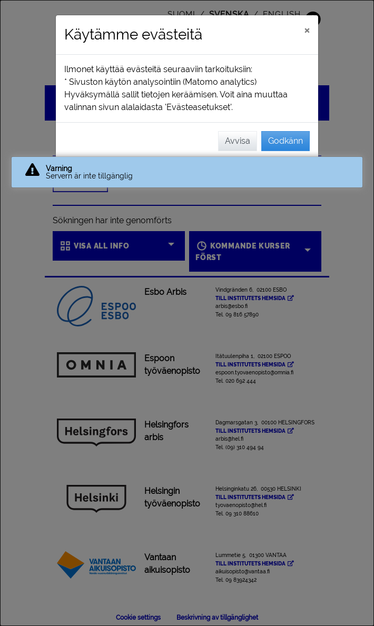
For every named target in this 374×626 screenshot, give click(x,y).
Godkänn (285, 141)
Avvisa (237, 141)
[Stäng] (307, 30)
